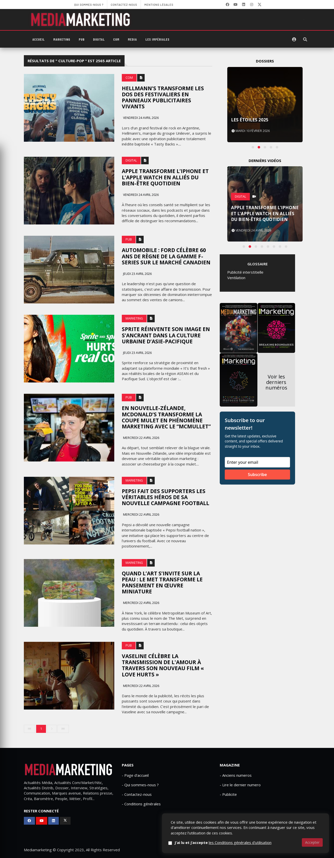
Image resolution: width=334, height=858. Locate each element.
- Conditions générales (141, 803)
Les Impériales (158, 39)
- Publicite (228, 794)
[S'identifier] (294, 39)
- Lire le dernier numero (240, 784)
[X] (259, 4)
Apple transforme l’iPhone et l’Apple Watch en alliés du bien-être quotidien (165, 177)
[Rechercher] (305, 39)
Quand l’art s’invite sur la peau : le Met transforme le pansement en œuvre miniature (162, 582)
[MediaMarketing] (81, 19)
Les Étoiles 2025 (249, 120)
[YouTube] (235, 4)
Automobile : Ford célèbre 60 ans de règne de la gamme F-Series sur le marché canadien (166, 256)
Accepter (312, 842)
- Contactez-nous (137, 794)
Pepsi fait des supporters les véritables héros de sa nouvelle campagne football (165, 497)
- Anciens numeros (236, 775)
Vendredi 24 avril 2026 (140, 118)
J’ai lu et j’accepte (223, 842)
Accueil (38, 39)
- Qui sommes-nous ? (140, 784)
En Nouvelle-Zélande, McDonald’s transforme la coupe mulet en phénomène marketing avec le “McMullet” (166, 417)
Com (116, 39)
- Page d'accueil (135, 775)
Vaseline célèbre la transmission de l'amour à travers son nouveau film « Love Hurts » (163, 665)
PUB (82, 39)
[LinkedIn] (243, 4)
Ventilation (236, 277)
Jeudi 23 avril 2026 (137, 274)
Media (132, 39)
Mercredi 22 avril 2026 (140, 438)
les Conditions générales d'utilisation (240, 842)
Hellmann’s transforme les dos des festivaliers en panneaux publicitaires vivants (163, 97)
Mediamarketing (38, 849)
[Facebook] (227, 4)
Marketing (61, 39)
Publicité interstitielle (245, 272)
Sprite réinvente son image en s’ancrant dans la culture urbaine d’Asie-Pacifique (166, 335)
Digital (99, 39)
